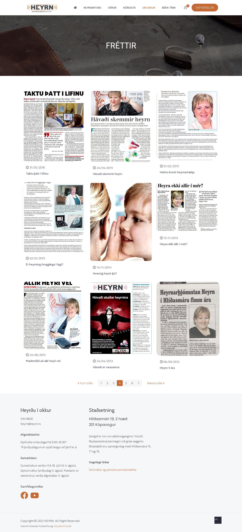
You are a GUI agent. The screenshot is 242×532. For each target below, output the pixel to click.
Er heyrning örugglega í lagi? (44, 264)
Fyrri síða (84, 383)
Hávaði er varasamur (106, 367)
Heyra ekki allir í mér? (173, 244)
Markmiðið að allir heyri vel (43, 361)
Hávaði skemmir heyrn (107, 174)
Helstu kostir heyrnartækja (177, 172)
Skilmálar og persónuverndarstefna (112, 469)
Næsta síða (156, 383)
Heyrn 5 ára (167, 368)
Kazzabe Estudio (63, 526)
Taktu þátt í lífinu (37, 173)
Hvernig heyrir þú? (105, 273)
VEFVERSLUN (205, 7)
